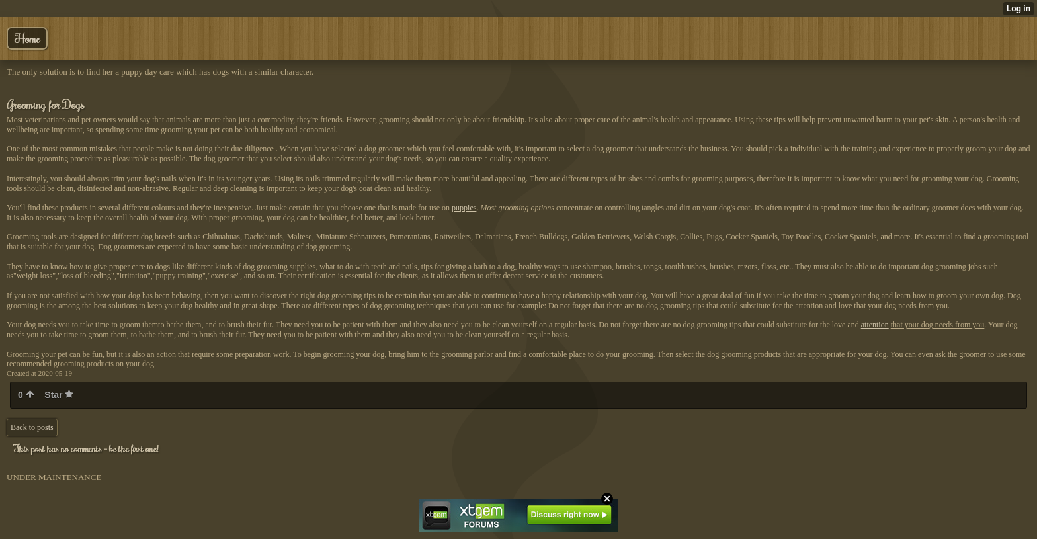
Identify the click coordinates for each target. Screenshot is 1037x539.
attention (875, 324)
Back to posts (32, 427)
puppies (464, 207)
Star (58, 395)
